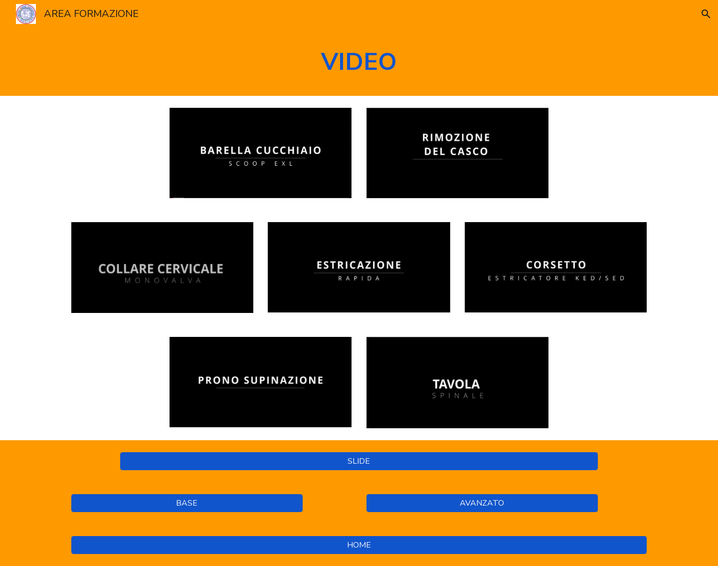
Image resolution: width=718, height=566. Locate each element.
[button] (706, 14)
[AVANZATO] (482, 503)
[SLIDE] (359, 461)
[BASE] (187, 503)
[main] (359, 62)
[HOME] (359, 545)
